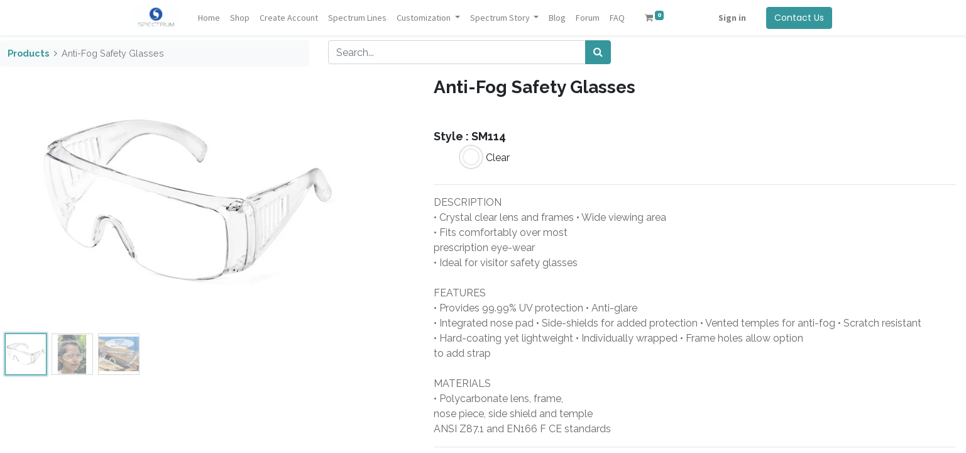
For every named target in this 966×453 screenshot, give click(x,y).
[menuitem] (209, 18)
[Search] (598, 52)
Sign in (732, 17)
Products (28, 53)
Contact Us (799, 17)
